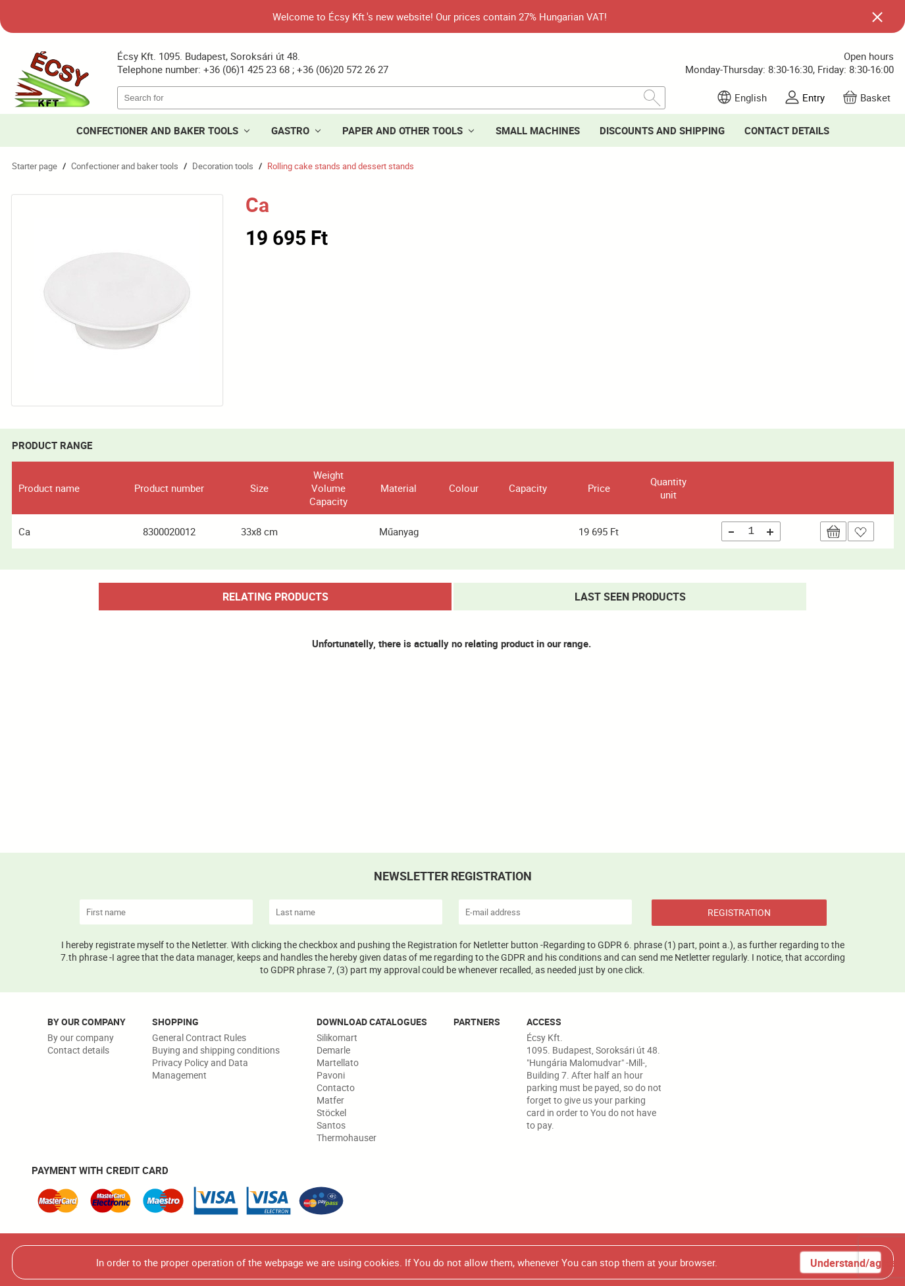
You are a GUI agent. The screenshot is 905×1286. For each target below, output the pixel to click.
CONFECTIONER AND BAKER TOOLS (157, 130)
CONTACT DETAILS (786, 130)
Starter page (34, 166)
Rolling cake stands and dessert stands (340, 166)
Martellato (338, 1062)
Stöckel (331, 1112)
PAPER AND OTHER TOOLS (402, 130)
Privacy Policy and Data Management (200, 1068)
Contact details (78, 1050)
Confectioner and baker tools (124, 166)
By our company (80, 1037)
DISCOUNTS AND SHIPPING (662, 130)
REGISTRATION (739, 912)
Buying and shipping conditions (216, 1050)
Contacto (336, 1087)
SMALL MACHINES (538, 130)
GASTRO (290, 130)
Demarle (333, 1050)
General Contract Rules (199, 1037)
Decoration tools (222, 166)
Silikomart (337, 1037)
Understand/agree (845, 1263)
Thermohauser (346, 1137)
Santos (331, 1125)
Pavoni (331, 1075)
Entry (813, 97)
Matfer (330, 1100)
